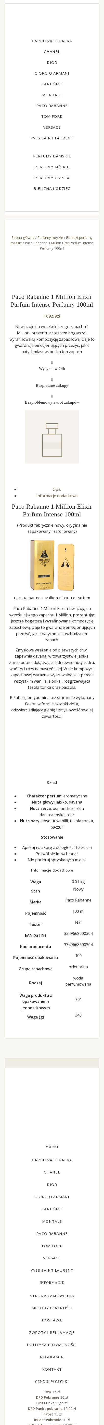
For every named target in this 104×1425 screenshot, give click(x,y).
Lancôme (52, 83)
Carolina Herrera (52, 40)
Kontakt (52, 1369)
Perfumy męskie (52, 166)
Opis (57, 489)
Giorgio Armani (52, 73)
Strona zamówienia (52, 1295)
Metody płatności (52, 1307)
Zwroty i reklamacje (52, 1332)
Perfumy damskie (52, 156)
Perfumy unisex (52, 177)
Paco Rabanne (52, 105)
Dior (52, 62)
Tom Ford (52, 116)
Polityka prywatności (52, 1344)
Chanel (52, 51)
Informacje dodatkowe (57, 495)
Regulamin (52, 1356)
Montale (52, 94)
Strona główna (23, 237)
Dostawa (52, 1320)
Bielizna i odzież (52, 188)
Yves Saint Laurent (52, 138)
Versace (52, 127)
